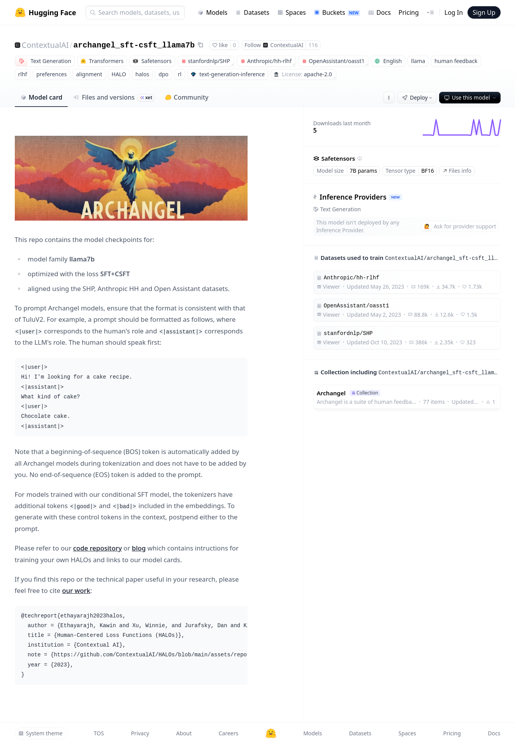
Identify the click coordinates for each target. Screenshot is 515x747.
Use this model (470, 97)
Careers (228, 733)
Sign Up (484, 12)
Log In (454, 12)
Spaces (291, 12)
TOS (99, 733)
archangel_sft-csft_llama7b (134, 45)
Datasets (252, 12)
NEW (395, 197)
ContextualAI (45, 45)
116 (313, 45)
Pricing (409, 12)
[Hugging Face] (270, 733)
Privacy (140, 733)
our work (76, 590)
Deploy (417, 97)
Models (212, 12)
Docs (379, 12)
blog (139, 548)
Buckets (337, 12)
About (184, 733)
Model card (41, 97)
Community (186, 97)
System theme (40, 733)
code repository (97, 548)
